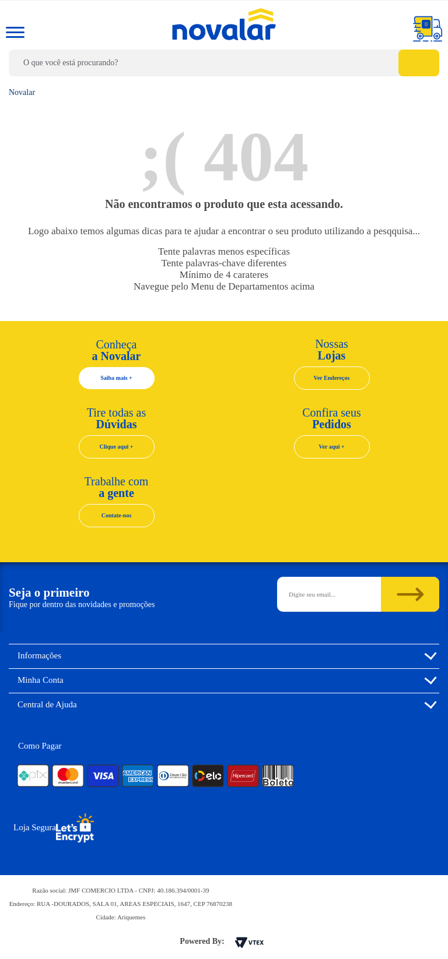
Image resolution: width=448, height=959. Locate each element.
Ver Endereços (332, 378)
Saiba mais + (116, 378)
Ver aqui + (331, 446)
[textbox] (224, 63)
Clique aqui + (117, 446)
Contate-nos (117, 515)
